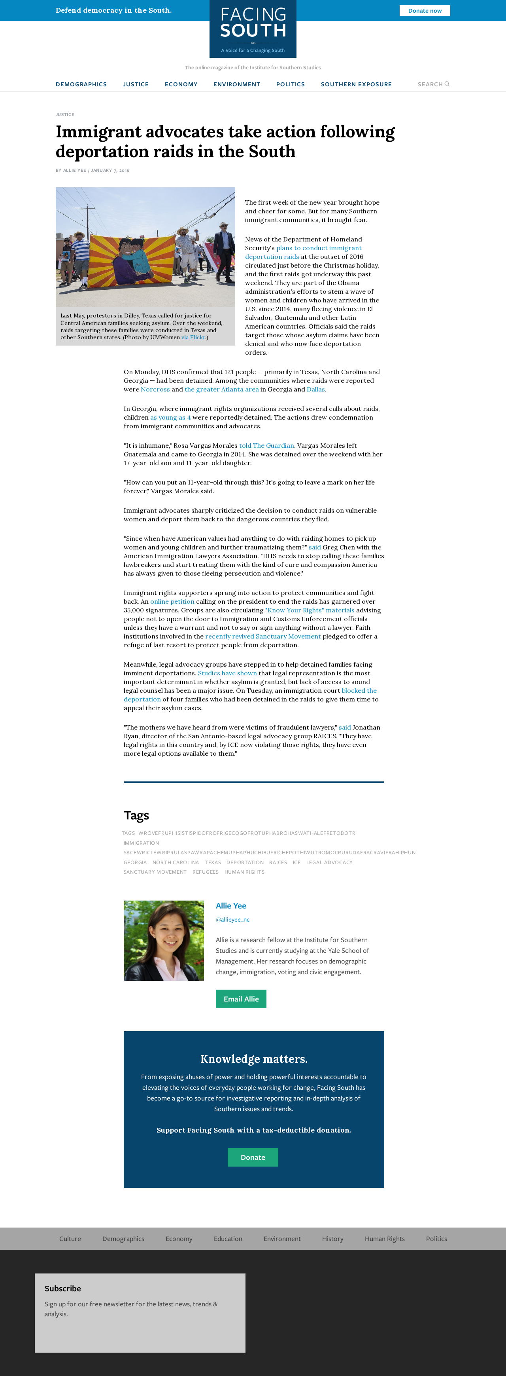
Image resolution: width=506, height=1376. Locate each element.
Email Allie (241, 999)
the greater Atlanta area (222, 389)
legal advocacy (329, 862)
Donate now (425, 10)
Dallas (316, 389)
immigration (141, 842)
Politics (290, 84)
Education (228, 1238)
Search (434, 84)
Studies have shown (227, 673)
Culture (70, 1238)
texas (213, 862)
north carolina (176, 862)
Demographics (81, 84)
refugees (206, 871)
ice (297, 862)
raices (278, 862)
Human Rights (385, 1238)
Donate (253, 1157)
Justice (136, 84)
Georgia (135, 862)
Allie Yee (75, 170)
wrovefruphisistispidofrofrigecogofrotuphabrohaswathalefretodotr (246, 832)
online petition (172, 601)
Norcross (155, 389)
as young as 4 (170, 417)
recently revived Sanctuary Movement (263, 636)
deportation (245, 862)
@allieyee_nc (232, 919)
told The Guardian (266, 445)
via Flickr (193, 337)
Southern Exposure (356, 84)
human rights (245, 871)
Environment (237, 84)
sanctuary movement (155, 871)
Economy (181, 84)
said (315, 547)
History (333, 1238)
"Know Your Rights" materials (310, 610)
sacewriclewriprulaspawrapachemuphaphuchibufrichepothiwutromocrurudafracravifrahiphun (270, 852)
